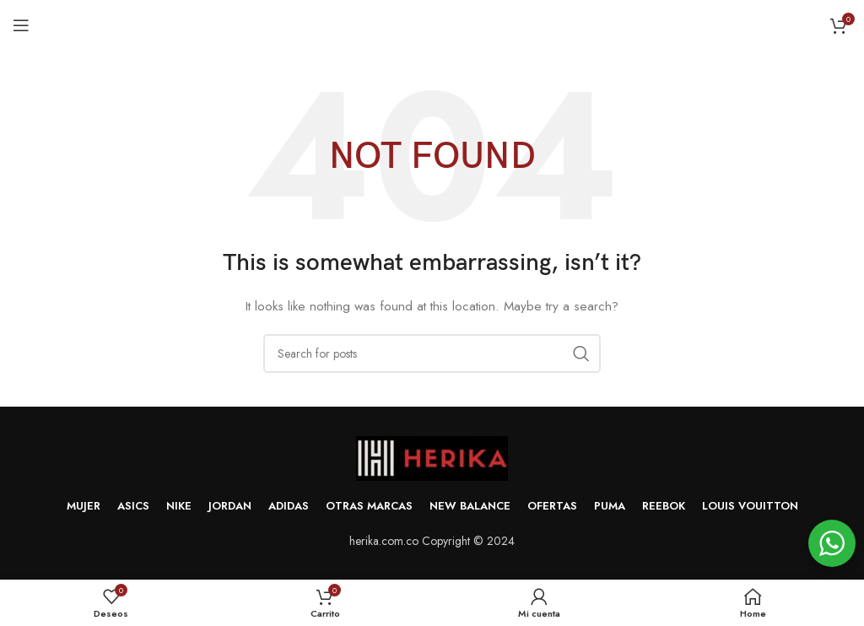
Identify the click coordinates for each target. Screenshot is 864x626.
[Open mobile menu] (21, 25)
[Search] (432, 353)
